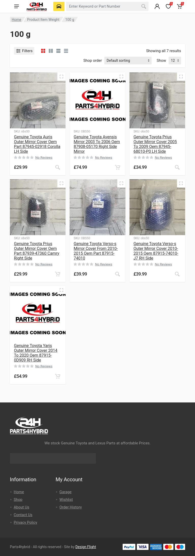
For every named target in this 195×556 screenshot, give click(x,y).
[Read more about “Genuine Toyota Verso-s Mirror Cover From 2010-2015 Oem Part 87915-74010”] (117, 274)
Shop (18, 499)
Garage (65, 492)
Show (161, 60)
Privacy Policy (25, 522)
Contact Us (23, 515)
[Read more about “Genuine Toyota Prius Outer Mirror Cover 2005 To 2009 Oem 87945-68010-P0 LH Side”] (177, 167)
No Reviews (44, 157)
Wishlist (66, 499)
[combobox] (107, 6)
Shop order (92, 60)
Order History (70, 507)
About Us (21, 507)
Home (16, 20)
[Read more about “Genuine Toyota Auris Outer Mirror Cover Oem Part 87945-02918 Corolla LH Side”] (57, 167)
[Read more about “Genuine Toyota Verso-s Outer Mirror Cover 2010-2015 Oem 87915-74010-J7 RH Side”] (177, 274)
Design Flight (85, 547)
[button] (117, 167)
